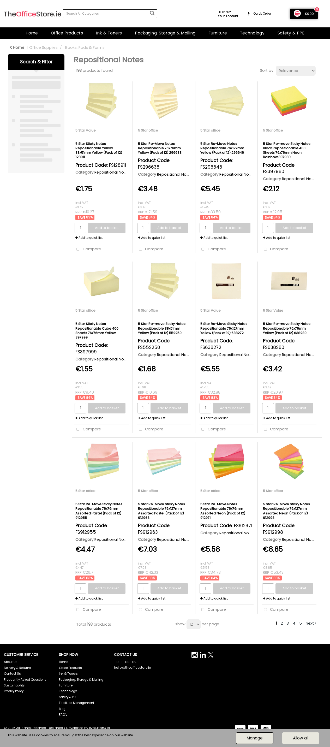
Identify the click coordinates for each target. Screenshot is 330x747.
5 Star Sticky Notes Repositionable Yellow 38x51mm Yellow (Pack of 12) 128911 (98, 150)
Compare (87, 249)
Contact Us (12, 674)
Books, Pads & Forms (85, 47)
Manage (255, 738)
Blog (62, 709)
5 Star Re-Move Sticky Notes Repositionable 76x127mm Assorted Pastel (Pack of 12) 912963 (161, 511)
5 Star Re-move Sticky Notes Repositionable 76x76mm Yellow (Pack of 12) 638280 (286, 328)
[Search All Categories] (110, 13)
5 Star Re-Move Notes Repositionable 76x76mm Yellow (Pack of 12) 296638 (160, 148)
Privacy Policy (13, 691)
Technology (252, 33)
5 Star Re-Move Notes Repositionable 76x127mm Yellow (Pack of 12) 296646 (222, 148)
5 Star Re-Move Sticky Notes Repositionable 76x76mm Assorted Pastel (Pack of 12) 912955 (98, 511)
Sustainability (14, 685)
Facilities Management (76, 703)
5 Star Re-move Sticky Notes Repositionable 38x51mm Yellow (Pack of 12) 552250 (161, 328)
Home (32, 33)
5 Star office (148, 130)
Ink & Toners (109, 33)
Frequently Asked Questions (25, 680)
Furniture (217, 33)
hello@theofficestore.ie (132, 667)
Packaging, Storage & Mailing (165, 33)
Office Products (67, 33)
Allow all (300, 738)
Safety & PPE (291, 33)
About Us (10, 662)
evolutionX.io (99, 728)
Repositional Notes (112, 172)
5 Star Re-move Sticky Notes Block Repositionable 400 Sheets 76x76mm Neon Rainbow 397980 (286, 150)
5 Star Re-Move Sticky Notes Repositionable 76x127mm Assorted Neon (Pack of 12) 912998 (286, 511)
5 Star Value (85, 130)
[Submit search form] (152, 13)
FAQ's (63, 715)
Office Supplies (43, 47)
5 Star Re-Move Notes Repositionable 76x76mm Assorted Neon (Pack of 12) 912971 (222, 511)
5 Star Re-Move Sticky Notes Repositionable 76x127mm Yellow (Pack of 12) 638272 (223, 328)
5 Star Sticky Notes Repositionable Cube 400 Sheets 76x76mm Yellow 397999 (96, 331)
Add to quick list (89, 238)
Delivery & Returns (17, 668)
